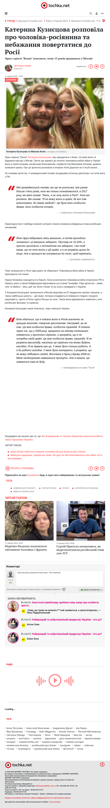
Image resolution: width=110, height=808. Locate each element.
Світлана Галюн (22, 66)
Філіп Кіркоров (62, 735)
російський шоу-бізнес (44, 745)
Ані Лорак (81, 728)
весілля (37, 738)
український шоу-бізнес (47, 748)
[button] (96, 13)
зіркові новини (92, 738)
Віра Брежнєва (15, 731)
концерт (11, 742)
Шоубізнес (11, 80)
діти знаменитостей (70, 738)
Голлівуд (31, 731)
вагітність (24, 738)
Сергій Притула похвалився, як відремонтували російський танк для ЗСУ (80, 549)
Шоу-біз (78, 735)
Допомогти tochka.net (30, 21)
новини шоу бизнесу (17, 745)
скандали (65, 745)
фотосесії (68, 748)
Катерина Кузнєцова (86, 488)
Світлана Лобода (16, 735)
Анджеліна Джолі (62, 728)
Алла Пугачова (15, 728)
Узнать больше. (55, 802)
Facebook (32, 475)
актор (89, 735)
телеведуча (24, 748)
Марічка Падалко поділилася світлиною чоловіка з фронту (26, 548)
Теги (9, 719)
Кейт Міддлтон (47, 731)
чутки (80, 748)
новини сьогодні (75, 742)
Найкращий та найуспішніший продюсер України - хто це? (67, 619)
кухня (65, 488)
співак (77, 745)
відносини (50, 738)
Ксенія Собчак (67, 731)
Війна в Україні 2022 (57, 21)
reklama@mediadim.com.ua (45, 786)
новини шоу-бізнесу (24, 488)
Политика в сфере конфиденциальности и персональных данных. (46, 798)
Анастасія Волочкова (37, 728)
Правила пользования (13, 798)
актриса (11, 738)
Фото (48, 735)
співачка (89, 745)
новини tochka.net (29, 742)
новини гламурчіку (52, 742)
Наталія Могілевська (89, 731)
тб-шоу (10, 748)
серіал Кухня (49, 488)
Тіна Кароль (34, 735)
